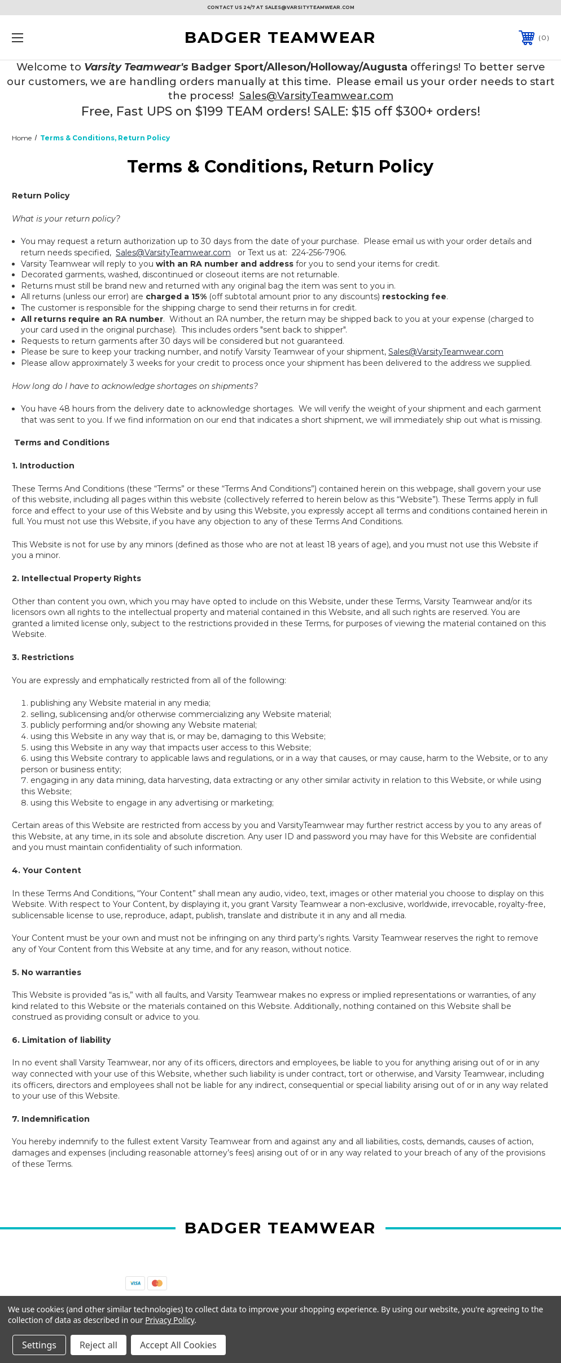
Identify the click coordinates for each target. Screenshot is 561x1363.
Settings (39, 1345)
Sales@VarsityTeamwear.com (316, 96)
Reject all (98, 1345)
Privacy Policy (169, 1320)
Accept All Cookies (178, 1345)
